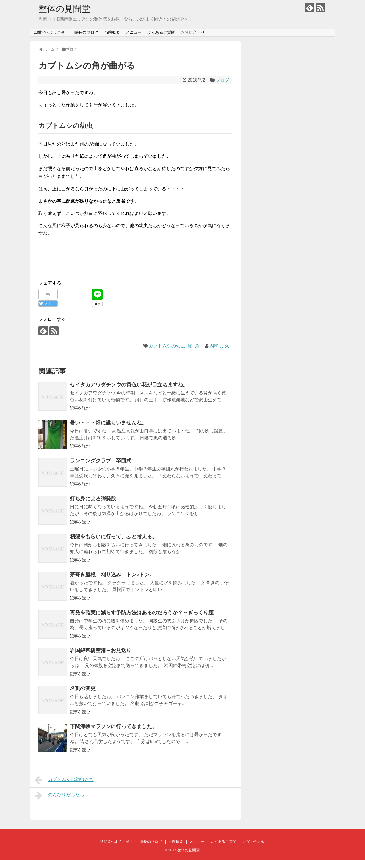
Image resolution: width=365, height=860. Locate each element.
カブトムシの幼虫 (167, 345)
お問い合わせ (193, 32)
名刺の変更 (83, 688)
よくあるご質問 (161, 32)
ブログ (222, 80)
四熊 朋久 (219, 345)
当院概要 (112, 32)
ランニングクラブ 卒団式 (100, 461)
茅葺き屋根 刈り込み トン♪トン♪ (111, 574)
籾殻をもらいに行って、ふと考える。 (113, 536)
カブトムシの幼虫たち (64, 780)
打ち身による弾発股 (93, 499)
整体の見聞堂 (64, 8)
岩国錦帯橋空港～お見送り (100, 650)
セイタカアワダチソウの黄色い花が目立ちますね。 (129, 385)
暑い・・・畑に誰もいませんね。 (108, 423)
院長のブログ (86, 32)
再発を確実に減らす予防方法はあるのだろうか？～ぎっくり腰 (142, 612)
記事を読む (80, 408)
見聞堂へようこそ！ (51, 32)
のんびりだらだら (59, 795)
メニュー (134, 32)
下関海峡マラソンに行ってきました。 (113, 726)
